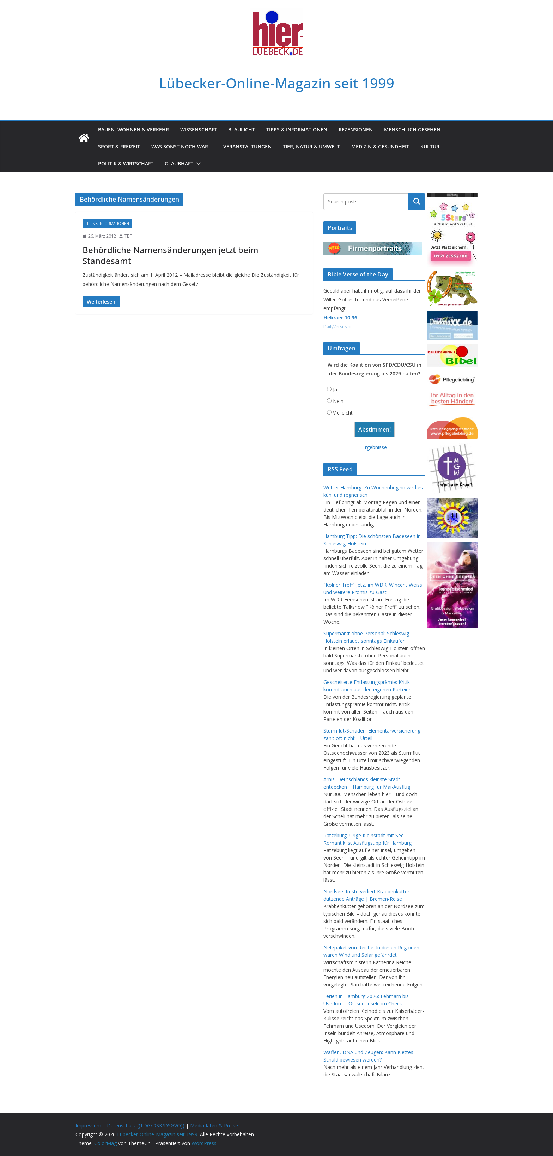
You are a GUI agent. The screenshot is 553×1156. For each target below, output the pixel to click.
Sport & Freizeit (119, 146)
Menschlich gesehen (412, 129)
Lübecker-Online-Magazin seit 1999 (276, 83)
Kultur (429, 146)
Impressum (88, 1125)
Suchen (416, 202)
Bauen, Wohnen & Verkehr (133, 129)
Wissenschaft (198, 129)
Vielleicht (343, 412)
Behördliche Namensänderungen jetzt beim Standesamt (171, 255)
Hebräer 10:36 (340, 317)
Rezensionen (356, 129)
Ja (335, 389)
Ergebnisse (374, 447)
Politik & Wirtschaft (125, 163)
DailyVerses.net (338, 327)
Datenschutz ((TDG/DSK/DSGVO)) (145, 1125)
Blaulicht (241, 129)
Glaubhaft (179, 163)
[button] (197, 164)
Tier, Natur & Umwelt (311, 146)
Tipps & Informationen (296, 129)
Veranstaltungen (247, 146)
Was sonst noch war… (181, 146)
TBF (128, 236)
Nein (338, 401)
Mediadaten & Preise (214, 1125)
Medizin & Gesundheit (380, 146)
